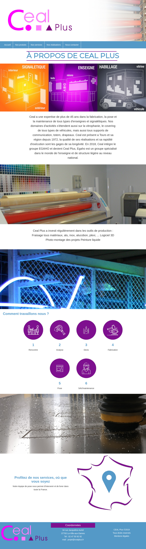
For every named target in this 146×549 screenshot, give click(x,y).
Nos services (36, 45)
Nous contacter (72, 45)
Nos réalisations (54, 45)
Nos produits (20, 45)
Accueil (7, 45)
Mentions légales (121, 536)
